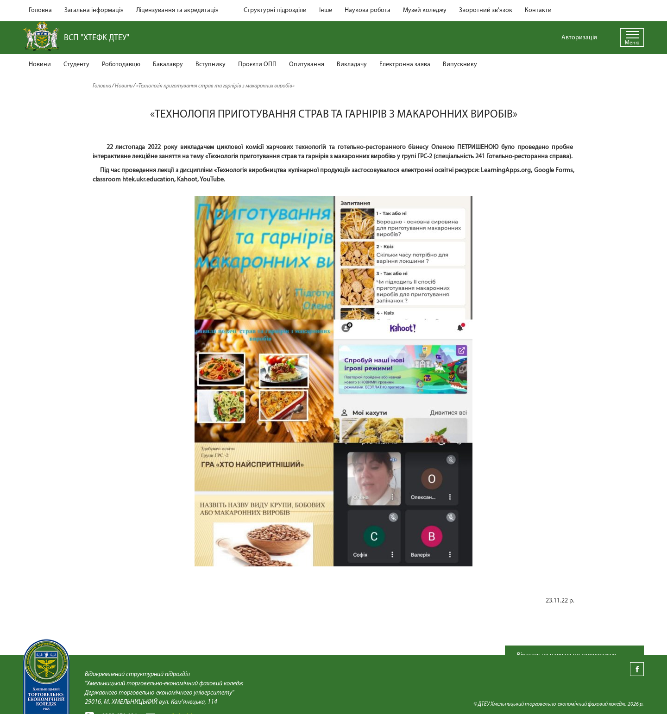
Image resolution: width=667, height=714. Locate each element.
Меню (632, 43)
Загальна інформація (94, 10)
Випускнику (460, 64)
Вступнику (210, 64)
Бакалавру (168, 64)
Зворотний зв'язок (485, 10)
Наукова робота (367, 10)
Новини (40, 64)
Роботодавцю (121, 64)
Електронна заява (404, 64)
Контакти (538, 10)
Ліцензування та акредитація (177, 10)
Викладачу (352, 64)
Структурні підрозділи (275, 10)
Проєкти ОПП (257, 64)
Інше (325, 10)
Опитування (306, 64)
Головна (40, 10)
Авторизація (579, 37)
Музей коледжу (425, 10)
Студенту (76, 64)
